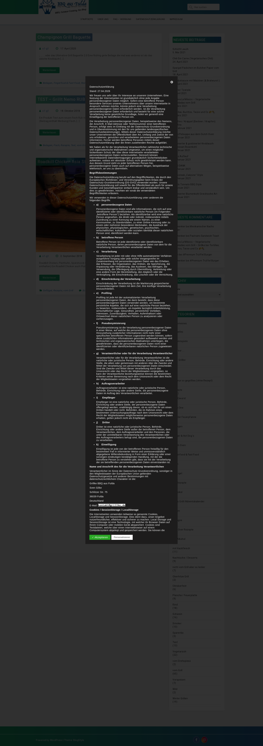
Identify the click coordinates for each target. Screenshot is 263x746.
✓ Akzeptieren (100, 537)
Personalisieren (122, 537)
